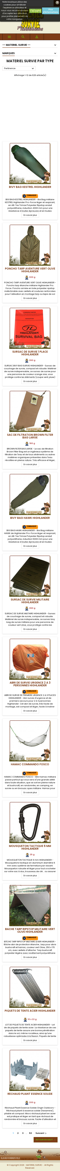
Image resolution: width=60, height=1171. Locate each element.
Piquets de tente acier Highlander (30, 1011)
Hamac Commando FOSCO (30, 764)
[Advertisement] (30, 110)
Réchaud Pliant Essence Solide (30, 1094)
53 (30, 1133)
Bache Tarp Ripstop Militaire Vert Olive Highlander (30, 930)
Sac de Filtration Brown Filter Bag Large (30, 436)
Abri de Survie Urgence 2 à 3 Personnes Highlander (30, 684)
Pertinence (19, 68)
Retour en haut (46, 1139)
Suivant (41, 1133)
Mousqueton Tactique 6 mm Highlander (30, 847)
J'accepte (35, 10)
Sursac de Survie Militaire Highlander (30, 601)
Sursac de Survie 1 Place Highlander (30, 353)
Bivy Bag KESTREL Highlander (30, 187)
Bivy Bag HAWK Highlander (30, 518)
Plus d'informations (50, 10)
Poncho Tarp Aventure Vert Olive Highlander (30, 270)
